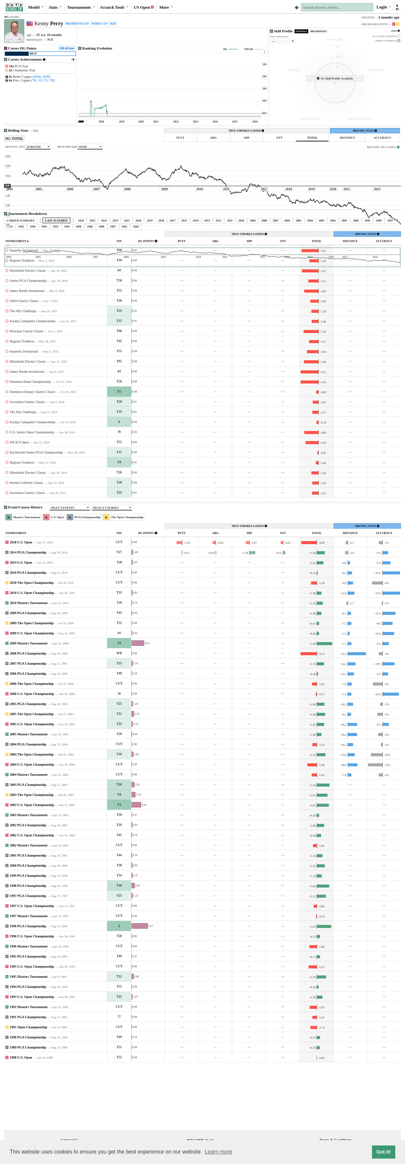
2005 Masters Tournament (29, 797)
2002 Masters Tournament (29, 908)
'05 (46, 80)
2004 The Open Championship (32, 817)
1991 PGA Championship (28, 1080)
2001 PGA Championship (28, 918)
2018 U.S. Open (21, 605)
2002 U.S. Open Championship (32, 898)
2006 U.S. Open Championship (32, 757)
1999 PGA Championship (28, 938)
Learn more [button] (218, 1152)
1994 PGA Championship (28, 1050)
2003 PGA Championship (28, 848)
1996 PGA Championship (28, 989)
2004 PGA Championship (28, 807)
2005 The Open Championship (32, 777)
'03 (40, 80)
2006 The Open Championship (32, 747)
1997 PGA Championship (28, 959)
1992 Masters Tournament (29, 1070)
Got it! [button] (383, 1152)
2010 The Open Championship (32, 645)
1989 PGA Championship (28, 1110)
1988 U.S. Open (21, 1120)
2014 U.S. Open (21, 625)
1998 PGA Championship (28, 949)
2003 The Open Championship (32, 858)
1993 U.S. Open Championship (32, 1060)
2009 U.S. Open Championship (32, 696)
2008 (45, 76)
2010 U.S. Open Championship (32, 656)
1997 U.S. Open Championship (32, 969)
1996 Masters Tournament (29, 1009)
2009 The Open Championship (32, 686)
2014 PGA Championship (28, 615)
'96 (34, 80)
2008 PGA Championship (28, 716)
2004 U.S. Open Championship (32, 827)
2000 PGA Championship (28, 928)
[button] (397, 7)
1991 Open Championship (28, 1090)
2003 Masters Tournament (29, 878)
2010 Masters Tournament (29, 666)
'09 (51, 80)
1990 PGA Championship (28, 1100)
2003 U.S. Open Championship (32, 868)
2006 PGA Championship (28, 736)
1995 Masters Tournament (29, 1039)
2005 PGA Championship (28, 767)
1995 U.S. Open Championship (32, 1029)
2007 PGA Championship (28, 726)
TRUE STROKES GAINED (246, 130)
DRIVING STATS (365, 130)
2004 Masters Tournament (29, 837)
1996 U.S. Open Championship (32, 999)
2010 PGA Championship (28, 635)
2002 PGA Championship (28, 888)
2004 (37, 76)
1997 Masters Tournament (29, 979)
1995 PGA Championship (28, 1019)
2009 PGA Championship (28, 676)
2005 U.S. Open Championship (32, 787)
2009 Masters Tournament (29, 706)
